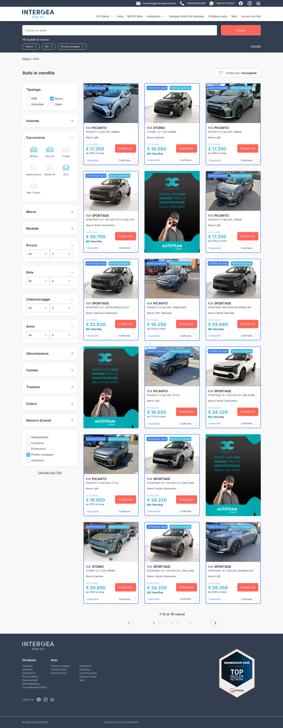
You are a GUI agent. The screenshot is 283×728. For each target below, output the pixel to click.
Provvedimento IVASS (34, 687)
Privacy (108, 722)
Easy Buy (84, 669)
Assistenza (155, 16)
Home (26, 58)
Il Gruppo (27, 665)
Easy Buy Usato (88, 672)
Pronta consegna (60, 665)
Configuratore (59, 669)
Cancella (256, 46)
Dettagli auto (125, 148)
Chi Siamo (104, 16)
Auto (120, 16)
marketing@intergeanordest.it (156, 3)
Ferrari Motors (30, 676)
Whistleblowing (30, 683)
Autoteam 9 (28, 672)
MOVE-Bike (134, 16)
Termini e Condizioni (126, 722)
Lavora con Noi (251, 16)
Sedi (234, 16)
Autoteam (27, 669)
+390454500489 (192, 3)
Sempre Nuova (87, 676)
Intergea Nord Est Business (186, 16)
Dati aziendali (30, 680)
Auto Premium (59, 672)
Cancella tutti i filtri (50, 472)
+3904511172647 (222, 3)
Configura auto (217, 16)
